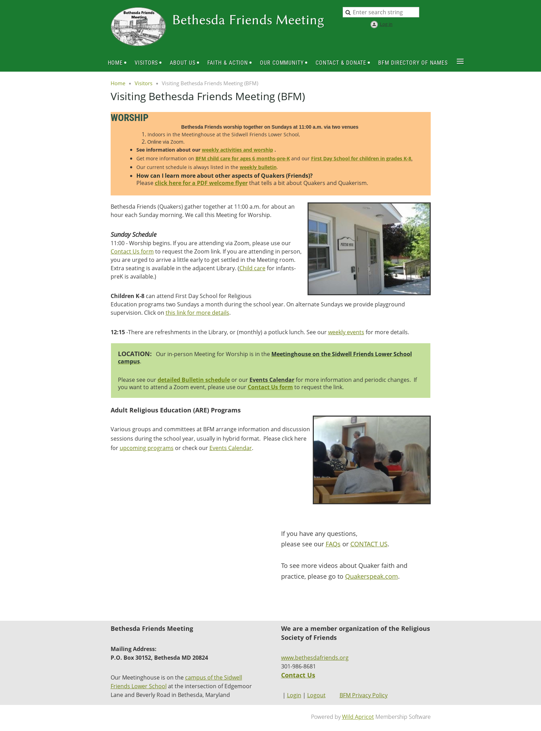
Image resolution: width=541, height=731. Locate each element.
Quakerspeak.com (371, 576)
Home (118, 83)
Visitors (143, 83)
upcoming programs (147, 448)
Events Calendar (230, 448)
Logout (316, 695)
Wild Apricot (358, 717)
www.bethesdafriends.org (315, 657)
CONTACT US (369, 544)
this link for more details (197, 312)
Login (294, 695)
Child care (252, 268)
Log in (386, 24)
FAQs (333, 544)
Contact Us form (132, 251)
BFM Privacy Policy (364, 695)
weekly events (346, 332)
